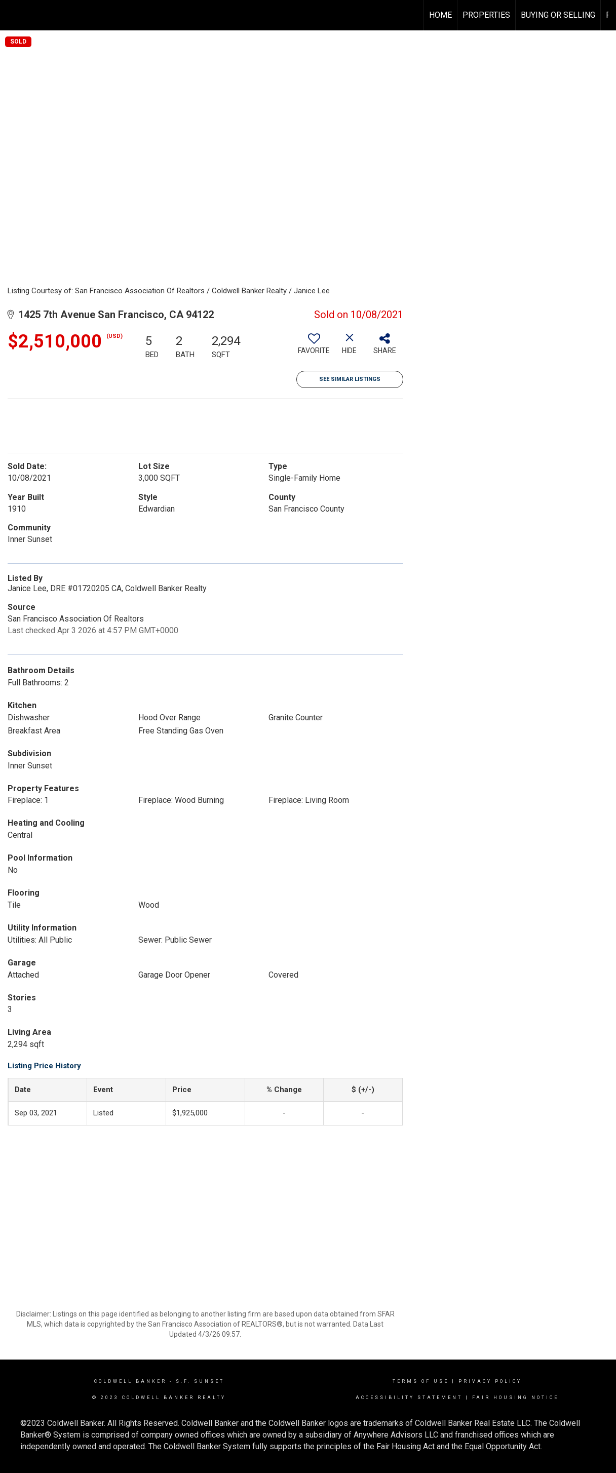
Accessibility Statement (409, 1397)
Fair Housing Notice (515, 1397)
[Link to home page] (13, 15)
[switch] (314, 347)
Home (440, 15)
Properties (486, 15)
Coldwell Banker (130, 1381)
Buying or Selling (558, 15)
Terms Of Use (421, 1381)
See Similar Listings (349, 379)
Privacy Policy (490, 1381)
